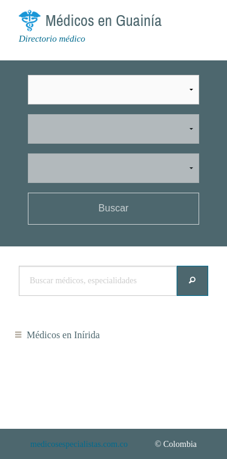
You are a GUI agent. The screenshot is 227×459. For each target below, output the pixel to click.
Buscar (114, 208)
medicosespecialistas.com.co (79, 444)
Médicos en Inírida (63, 335)
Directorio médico (52, 38)
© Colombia (176, 444)
